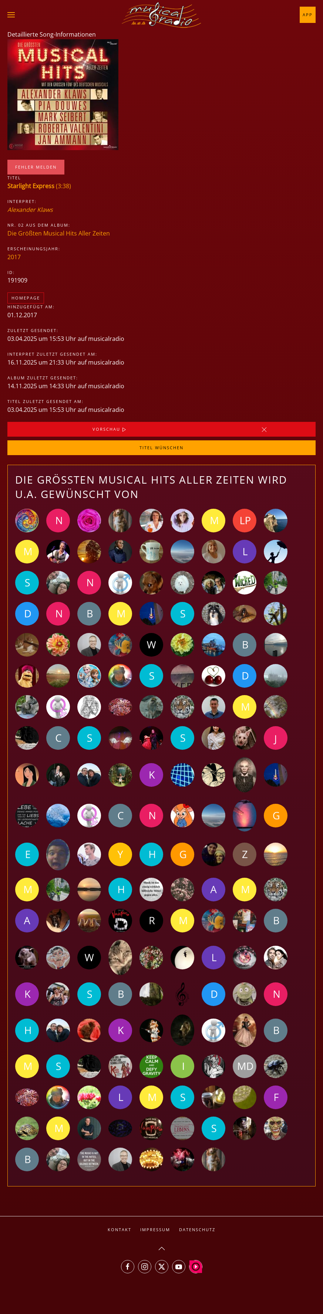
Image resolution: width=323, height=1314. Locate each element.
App (308, 14)
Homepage (25, 298)
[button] (11, 15)
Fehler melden (36, 167)
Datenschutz (197, 1229)
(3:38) (39, 186)
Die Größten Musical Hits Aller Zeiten (58, 233)
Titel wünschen (161, 447)
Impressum (155, 1229)
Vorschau (110, 429)
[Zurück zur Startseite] (162, 15)
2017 (14, 257)
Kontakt (119, 1229)
